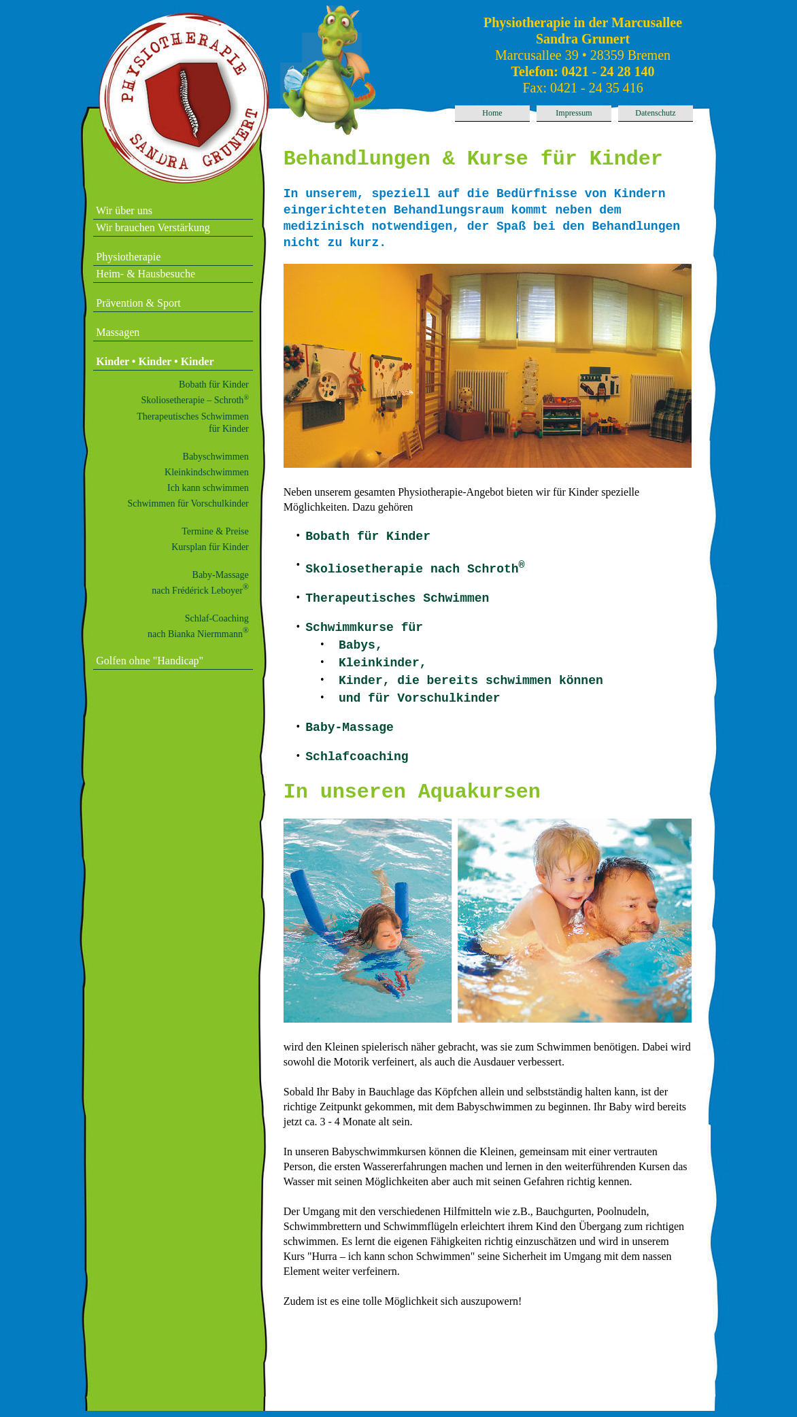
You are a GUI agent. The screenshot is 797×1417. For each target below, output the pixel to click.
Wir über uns (122, 210)
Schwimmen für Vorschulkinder (187, 503)
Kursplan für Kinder (210, 547)
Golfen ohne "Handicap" (148, 660)
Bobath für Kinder (214, 384)
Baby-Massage (349, 728)
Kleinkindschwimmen (207, 472)
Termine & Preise (215, 531)
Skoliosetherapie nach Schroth (414, 570)
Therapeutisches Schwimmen (397, 599)
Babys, (361, 646)
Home (492, 113)
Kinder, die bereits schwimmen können (471, 681)
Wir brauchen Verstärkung (151, 227)
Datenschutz (655, 113)
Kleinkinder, (383, 663)
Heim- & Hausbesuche (144, 273)
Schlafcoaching (356, 757)
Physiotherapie (126, 256)
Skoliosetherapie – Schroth (195, 400)
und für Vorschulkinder (420, 699)
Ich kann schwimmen (208, 488)
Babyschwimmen (216, 456)
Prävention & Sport (136, 303)
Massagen (116, 332)
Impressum (574, 113)
